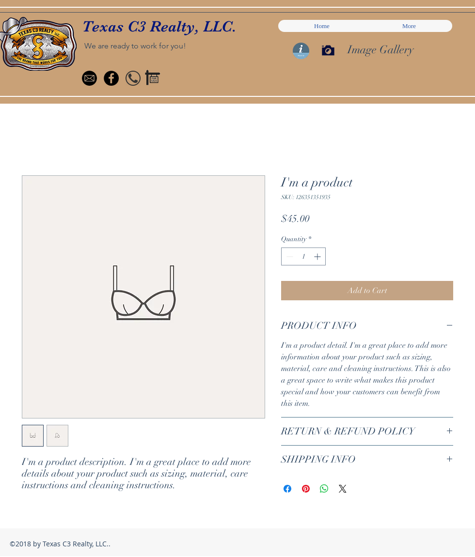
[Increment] (318, 256)
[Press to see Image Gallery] (328, 50)
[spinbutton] (303, 256)
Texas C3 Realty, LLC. (159, 26)
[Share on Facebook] (287, 489)
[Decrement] (289, 256)
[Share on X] (342, 489)
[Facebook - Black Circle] (111, 78)
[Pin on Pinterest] (306, 489)
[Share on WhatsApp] (324, 489)
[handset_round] (133, 78)
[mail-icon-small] (89, 78)
